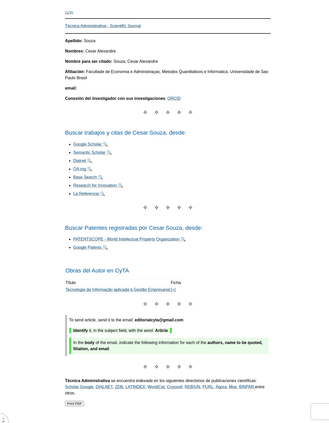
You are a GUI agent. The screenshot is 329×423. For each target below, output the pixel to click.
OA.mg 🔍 (82, 169)
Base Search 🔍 (88, 177)
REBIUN (192, 387)
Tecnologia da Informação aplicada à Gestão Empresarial (118, 289)
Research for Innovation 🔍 (98, 185)
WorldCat (156, 387)
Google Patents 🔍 (90, 247)
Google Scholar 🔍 (90, 144)
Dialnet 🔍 (82, 160)
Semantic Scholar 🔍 (92, 152)
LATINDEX (135, 387)
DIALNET (104, 387)
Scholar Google (79, 387)
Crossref (174, 387)
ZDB (119, 387)
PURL (208, 387)
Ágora (221, 387)
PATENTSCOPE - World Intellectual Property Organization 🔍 (129, 239)
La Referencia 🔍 (89, 193)
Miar (233, 387)
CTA (69, 12)
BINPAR (246, 387)
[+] (173, 289)
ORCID (174, 98)
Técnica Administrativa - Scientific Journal (103, 26)
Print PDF (74, 404)
